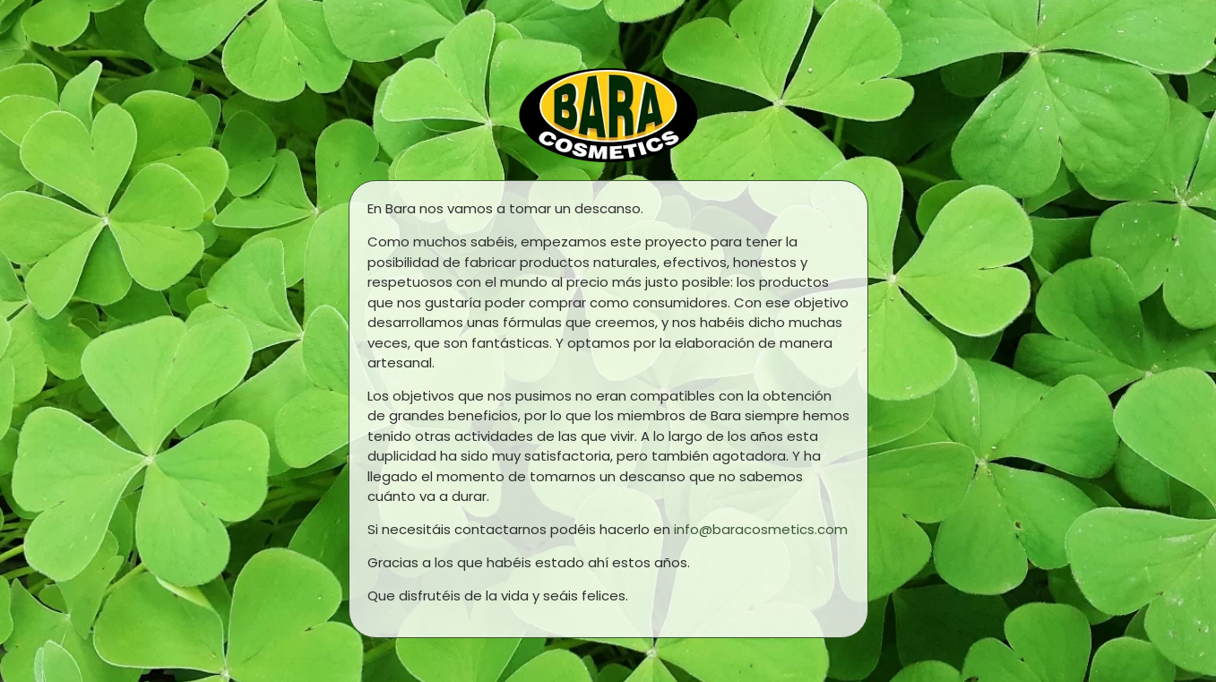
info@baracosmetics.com (761, 529)
